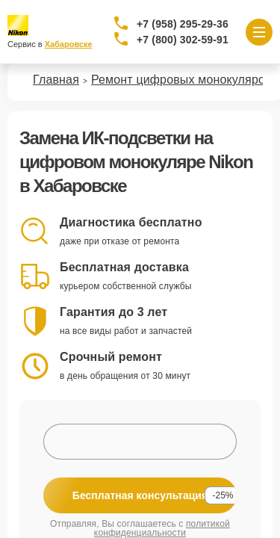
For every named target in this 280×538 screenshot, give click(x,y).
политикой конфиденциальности (162, 528)
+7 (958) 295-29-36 (182, 24)
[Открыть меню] (259, 32)
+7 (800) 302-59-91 (182, 40)
